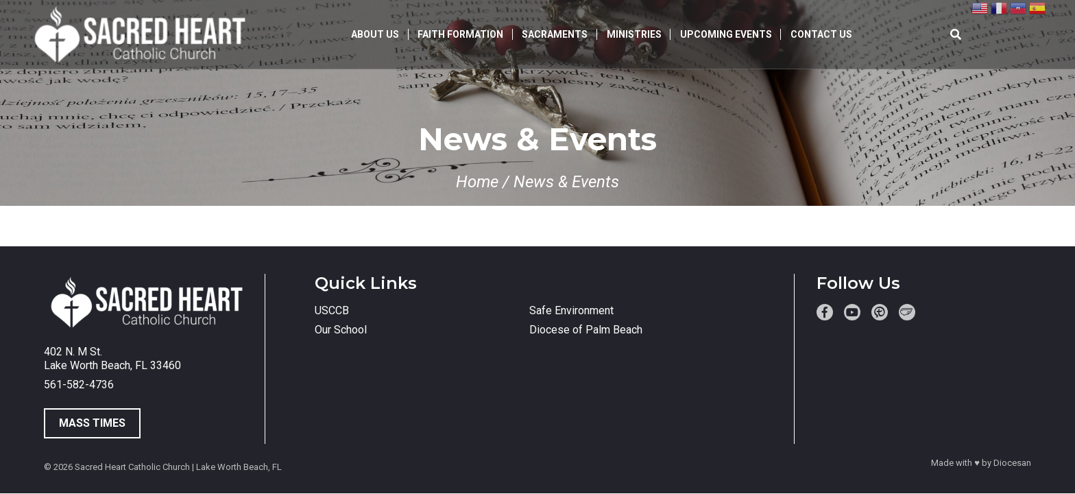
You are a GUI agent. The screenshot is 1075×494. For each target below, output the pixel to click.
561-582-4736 (79, 384)
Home (477, 181)
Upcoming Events (726, 34)
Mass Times (92, 423)
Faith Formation (460, 34)
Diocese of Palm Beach (585, 329)
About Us (375, 34)
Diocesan (1012, 463)
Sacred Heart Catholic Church (132, 467)
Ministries (634, 34)
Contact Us (821, 34)
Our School (341, 329)
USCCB (332, 310)
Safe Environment (571, 310)
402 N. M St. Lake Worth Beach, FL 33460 (112, 358)
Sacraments (555, 34)
